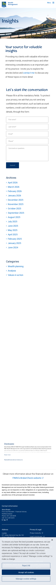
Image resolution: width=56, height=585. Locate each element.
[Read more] (7, 455)
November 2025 (15, 204)
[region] (28, 561)
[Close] (52, 540)
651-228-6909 (11, 516)
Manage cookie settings (26, 579)
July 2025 (12, 221)
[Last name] (27, 127)
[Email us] (3, 520)
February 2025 (15, 238)
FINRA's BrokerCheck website (27, 478)
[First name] (27, 120)
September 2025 (16, 212)
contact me (28, 72)
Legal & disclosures (36, 536)
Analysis (12, 270)
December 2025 (15, 199)
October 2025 (14, 208)
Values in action (15, 275)
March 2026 (13, 187)
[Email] (27, 134)
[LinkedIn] (5, 520)
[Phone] (27, 141)
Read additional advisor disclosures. (13, 460)
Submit (12, 165)
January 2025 (14, 243)
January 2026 (14, 195)
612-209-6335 (9, 518)
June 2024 (13, 247)
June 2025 (13, 225)
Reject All (26, 565)
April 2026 (13, 182)
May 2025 (12, 230)
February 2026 (15, 191)
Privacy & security (35, 533)
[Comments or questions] (27, 153)
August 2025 (14, 217)
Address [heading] (5, 529)
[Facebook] (7, 520)
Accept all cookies (26, 572)
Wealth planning (15, 266)
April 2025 (13, 234)
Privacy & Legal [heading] (35, 529)
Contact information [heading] (10, 506)
